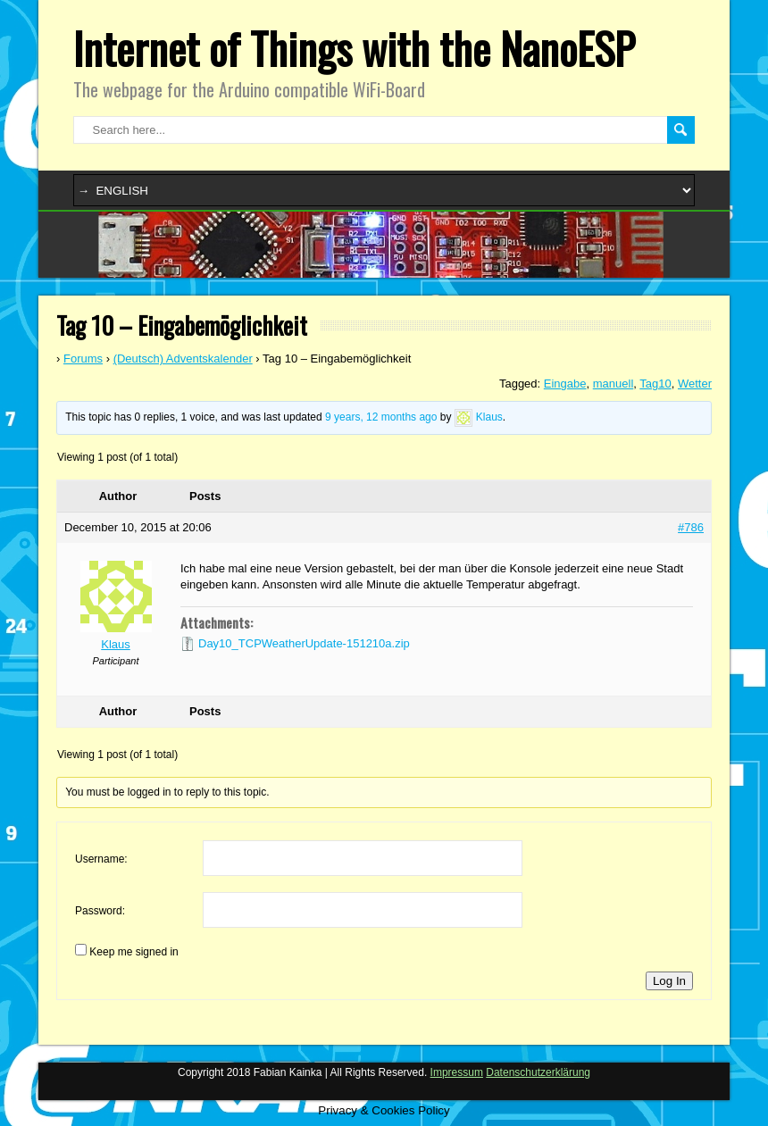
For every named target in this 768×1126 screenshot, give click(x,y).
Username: (101, 859)
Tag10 (655, 383)
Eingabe (565, 383)
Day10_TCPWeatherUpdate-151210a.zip (304, 643)
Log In (669, 981)
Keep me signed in (133, 952)
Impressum (456, 1072)
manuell (613, 383)
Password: (100, 911)
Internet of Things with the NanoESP (354, 47)
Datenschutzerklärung (538, 1072)
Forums (83, 358)
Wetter (695, 383)
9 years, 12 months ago (381, 418)
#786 (691, 527)
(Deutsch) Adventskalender (183, 358)
